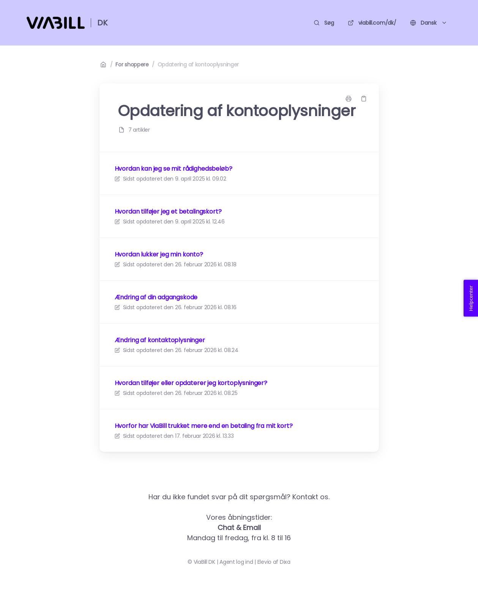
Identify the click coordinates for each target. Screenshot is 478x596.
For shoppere (132, 64)
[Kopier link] (364, 99)
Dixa (285, 562)
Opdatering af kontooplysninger (198, 64)
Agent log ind (236, 562)
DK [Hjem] (102, 22)
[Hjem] (56, 23)
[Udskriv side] (348, 99)
